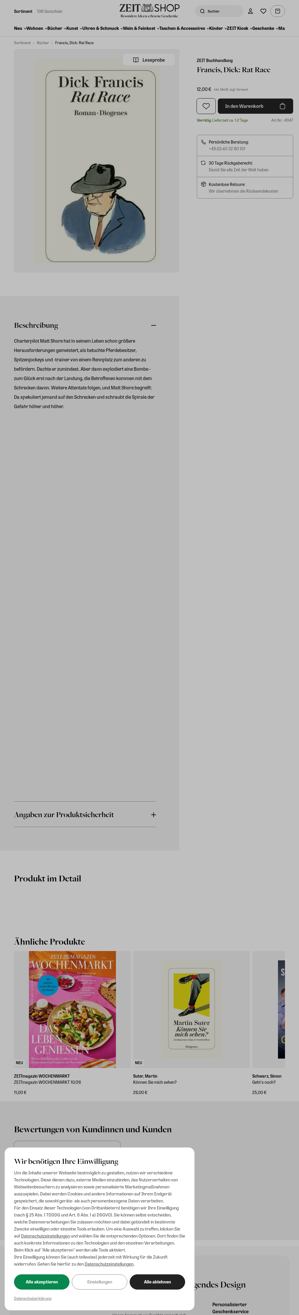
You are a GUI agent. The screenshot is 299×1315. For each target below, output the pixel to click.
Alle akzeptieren (42, 1281)
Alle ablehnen (157, 1281)
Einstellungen (99, 1281)
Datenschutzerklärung (32, 1298)
